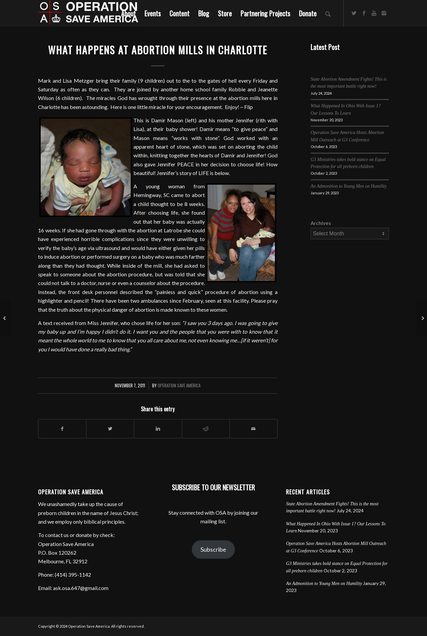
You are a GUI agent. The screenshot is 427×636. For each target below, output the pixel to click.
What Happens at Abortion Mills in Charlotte (157, 49)
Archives (321, 223)
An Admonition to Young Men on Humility (349, 186)
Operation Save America (179, 385)
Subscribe (213, 549)
